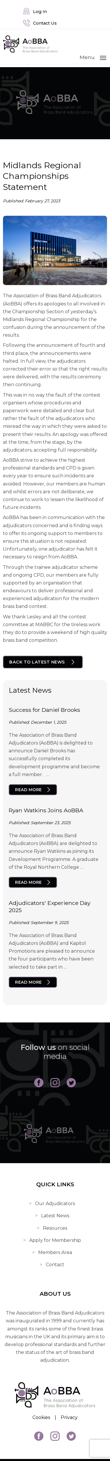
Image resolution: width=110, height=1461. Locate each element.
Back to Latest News (37, 662)
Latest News (55, 1215)
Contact (55, 1264)
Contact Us (40, 23)
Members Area (55, 1252)
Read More (28, 789)
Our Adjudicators (55, 1203)
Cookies (41, 1417)
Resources (55, 1228)
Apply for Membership (55, 1240)
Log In (35, 11)
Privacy (69, 1417)
